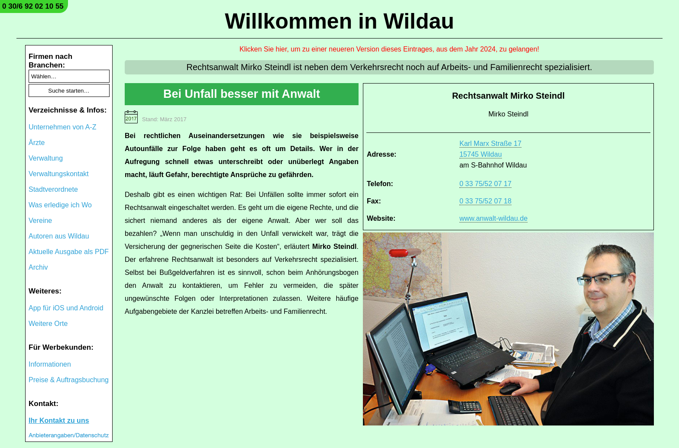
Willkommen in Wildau (339, 21)
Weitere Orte (48, 323)
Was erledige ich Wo (60, 205)
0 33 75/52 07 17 (485, 183)
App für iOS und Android (66, 308)
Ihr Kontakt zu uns (59, 420)
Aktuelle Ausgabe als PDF (69, 251)
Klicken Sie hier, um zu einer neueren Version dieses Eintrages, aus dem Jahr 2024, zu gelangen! (389, 49)
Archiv (38, 267)
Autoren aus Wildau (59, 236)
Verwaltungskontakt (59, 173)
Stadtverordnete (53, 189)
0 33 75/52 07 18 (485, 201)
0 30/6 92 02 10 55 (33, 6)
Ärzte (37, 142)
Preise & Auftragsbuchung (69, 380)
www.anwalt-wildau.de (493, 218)
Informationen (50, 364)
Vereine (40, 220)
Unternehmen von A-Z (63, 127)
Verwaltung (46, 158)
